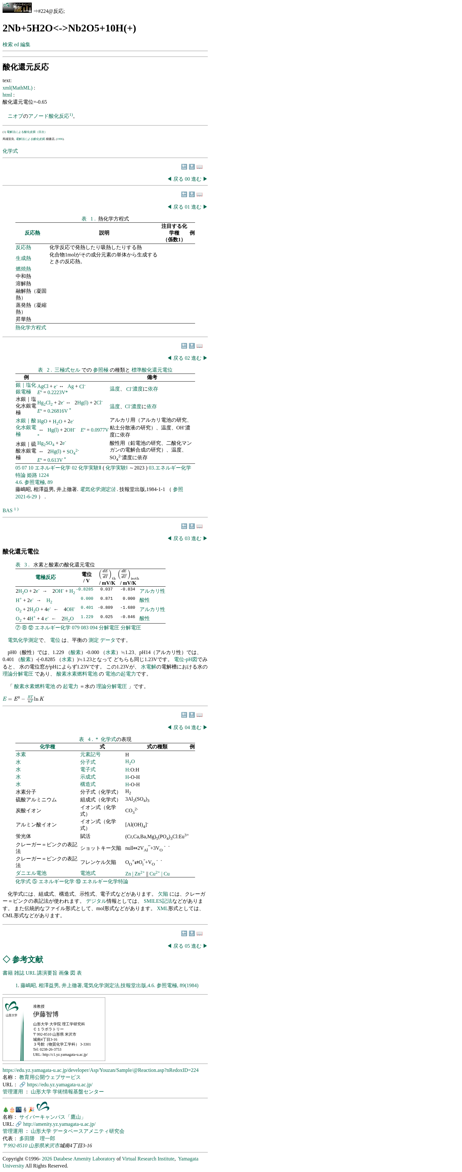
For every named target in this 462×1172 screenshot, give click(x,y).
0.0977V (99, 430)
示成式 (88, 777)
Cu (155, 873)
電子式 (88, 769)
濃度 (138, 389)
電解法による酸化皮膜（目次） (27, 132)
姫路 (32, 475)
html (8, 95)
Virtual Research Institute (148, 1158)
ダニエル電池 (31, 873)
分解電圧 (109, 627)
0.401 (87, 608)
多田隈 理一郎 (37, 1138)
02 (188, 358)
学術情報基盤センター (78, 1091)
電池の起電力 (120, 673)
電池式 (88, 873)
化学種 (47, 746)
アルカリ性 (152, 591)
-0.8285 (84, 590)
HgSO (45, 443)
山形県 (36, 1145)
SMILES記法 (158, 901)
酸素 (76, 652)
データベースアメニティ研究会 (88, 1131)
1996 (60, 139)
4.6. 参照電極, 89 (34, 482)
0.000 (87, 599)
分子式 (88, 762)
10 (30, 467)
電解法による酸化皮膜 (30, 139)
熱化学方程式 (30, 327)
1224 (43, 475)
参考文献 (27, 959)
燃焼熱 (23, 268)
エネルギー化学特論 (105, 881)
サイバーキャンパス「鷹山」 (52, 1117)
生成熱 (23, 258)
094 (94, 627)
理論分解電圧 (18, 673)
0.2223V (56, 392)
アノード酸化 (43, 116)
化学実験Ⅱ (89, 467)
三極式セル (68, 370)
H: (128, 769)
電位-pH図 (185, 659)
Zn (129, 873)
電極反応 (45, 577)
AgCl (42, 386)
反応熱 (32, 233)
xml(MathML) (18, 87)
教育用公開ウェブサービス (50, 1077)
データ (108, 640)
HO (57, 421)
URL (31, 973)
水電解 (148, 666)
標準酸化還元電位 (152, 370)
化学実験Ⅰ (117, 467)
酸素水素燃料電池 (77, 673)
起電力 (70, 686)
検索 (8, 44)
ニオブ (15, 116)
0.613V (55, 460)
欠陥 (163, 894)
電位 (55, 640)
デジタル (96, 901)
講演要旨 (47, 973)
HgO (42, 421)
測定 (94, 640)
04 (188, 727)
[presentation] (107, 574)
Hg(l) (83, 402)
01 (188, 207)
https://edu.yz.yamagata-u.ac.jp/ (59, 1084)
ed (16, 44)
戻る (178, 179)
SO (73, 451)
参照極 (101, 370)
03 (188, 538)
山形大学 (42, 1091)
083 (85, 627)
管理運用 (13, 1091)
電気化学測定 (23, 640)
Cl (82, 386)
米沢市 (51, 1145)
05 (18, 467)
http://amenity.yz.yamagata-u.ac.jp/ (59, 1124)
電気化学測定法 (98, 489)
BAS (8, 510)
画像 (64, 973)
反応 (64, 116)
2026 (47, 1158)
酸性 (145, 600)
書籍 (8, 973)
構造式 (88, 784)
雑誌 (19, 973)
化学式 (10, 151)
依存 (153, 389)
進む (196, 179)
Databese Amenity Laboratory (84, 1158)
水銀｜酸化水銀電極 (26, 427)
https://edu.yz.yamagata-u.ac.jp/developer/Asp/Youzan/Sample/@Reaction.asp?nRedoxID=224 (101, 1070)
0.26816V (57, 411)
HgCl (45, 402)
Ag (71, 386)
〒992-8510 (15, 1145)
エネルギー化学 (53, 467)
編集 (25, 44)
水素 (111, 652)
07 (24, 467)
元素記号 (90, 754)
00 (188, 179)
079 (76, 627)
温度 (115, 389)
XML (162, 908)
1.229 (87, 617)
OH (71, 430)
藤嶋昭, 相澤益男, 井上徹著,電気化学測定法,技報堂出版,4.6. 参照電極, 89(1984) (110, 985)
